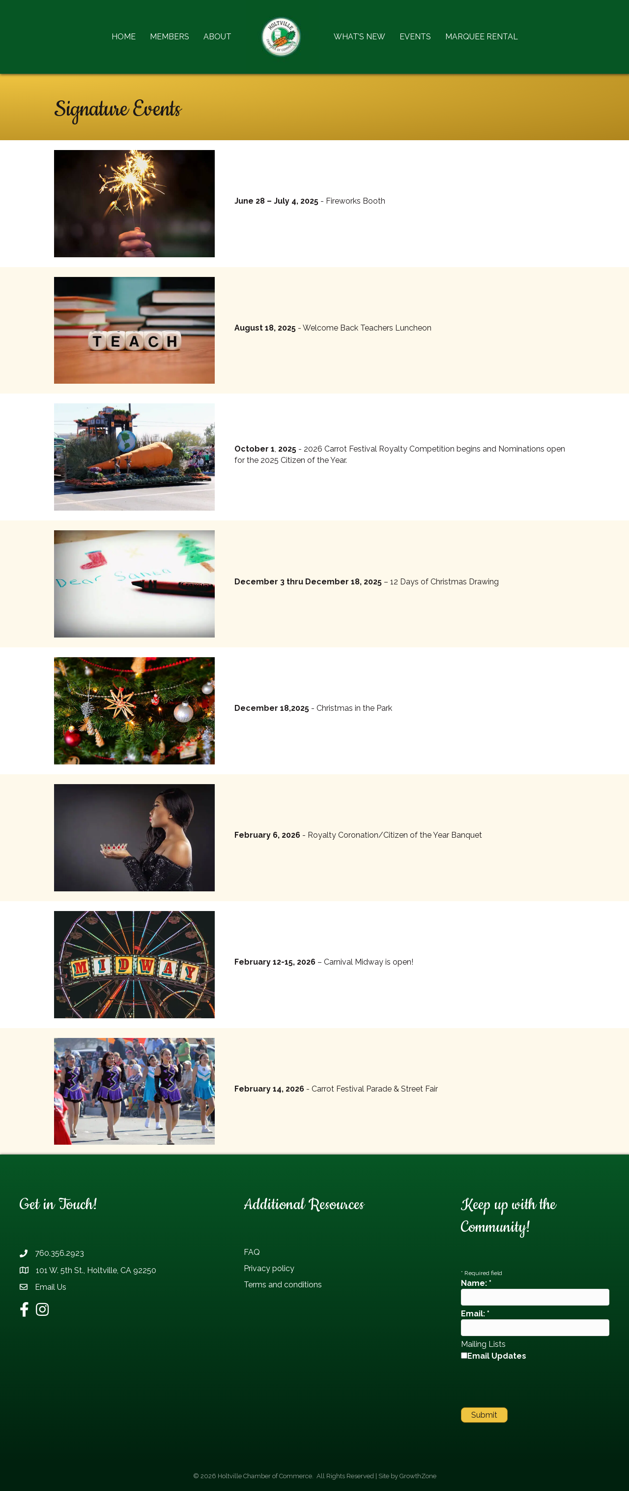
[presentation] (535, 1383)
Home (124, 36)
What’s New (359, 36)
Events (415, 36)
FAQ (252, 1252)
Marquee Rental (481, 36)
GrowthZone (418, 1476)
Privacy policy (269, 1268)
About (217, 36)
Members (169, 36)
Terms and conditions (283, 1284)
